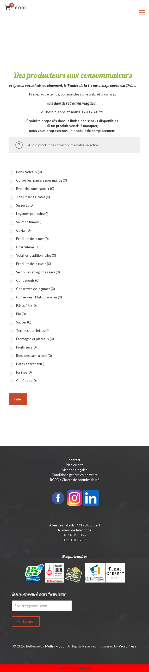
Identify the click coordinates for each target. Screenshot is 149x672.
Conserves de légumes (35, 289)
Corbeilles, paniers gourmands (41, 180)
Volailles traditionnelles (36, 255)
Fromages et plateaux (35, 339)
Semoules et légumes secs (38, 272)
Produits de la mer (32, 239)
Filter (18, 399)
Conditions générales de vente (75, 475)
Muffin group (55, 646)
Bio (21, 314)
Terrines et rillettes (32, 330)
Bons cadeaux (29, 172)
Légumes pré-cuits (32, 214)
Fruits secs (26, 347)
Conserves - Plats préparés (39, 297)
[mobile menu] (142, 12)
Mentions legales (74, 470)
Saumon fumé (28, 222)
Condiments (27, 280)
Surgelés (25, 205)
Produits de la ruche (33, 264)
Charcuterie (27, 247)
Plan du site (74, 465)
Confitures (26, 381)
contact (74, 460)
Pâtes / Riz (26, 305)
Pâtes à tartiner (30, 364)
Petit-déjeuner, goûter (35, 189)
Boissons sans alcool (34, 355)
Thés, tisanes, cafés (33, 197)
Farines (24, 372)
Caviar (23, 230)
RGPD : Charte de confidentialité (74, 480)
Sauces (23, 322)
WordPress (127, 646)
